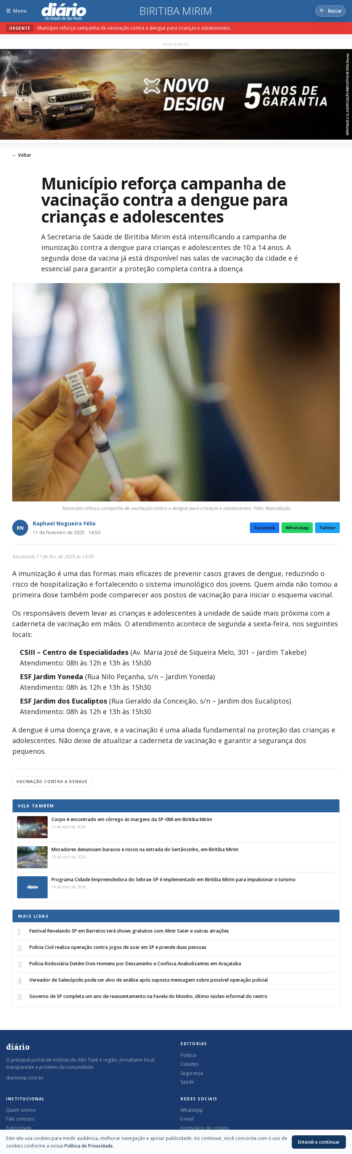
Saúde (187, 1082)
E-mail (187, 1119)
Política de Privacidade (88, 1146)
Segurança (192, 1073)
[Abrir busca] (330, 11)
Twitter (327, 527)
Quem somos (20, 1110)
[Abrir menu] (16, 11)
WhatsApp (297, 527)
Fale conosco (20, 1119)
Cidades (189, 1064)
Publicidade (19, 1128)
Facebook (264, 527)
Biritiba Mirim (175, 11)
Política (188, 1055)
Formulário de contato (205, 1128)
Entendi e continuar (319, 1142)
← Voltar (21, 155)
